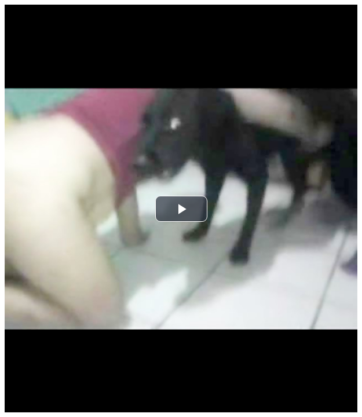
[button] (181, 209)
